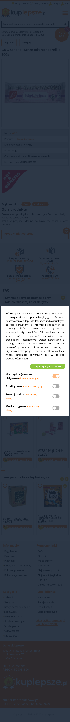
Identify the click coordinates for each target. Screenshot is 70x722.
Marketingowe (16, 407)
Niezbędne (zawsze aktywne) (19, 377)
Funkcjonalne (15, 395)
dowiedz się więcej (29, 379)
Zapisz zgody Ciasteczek (46, 366)
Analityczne (14, 387)
